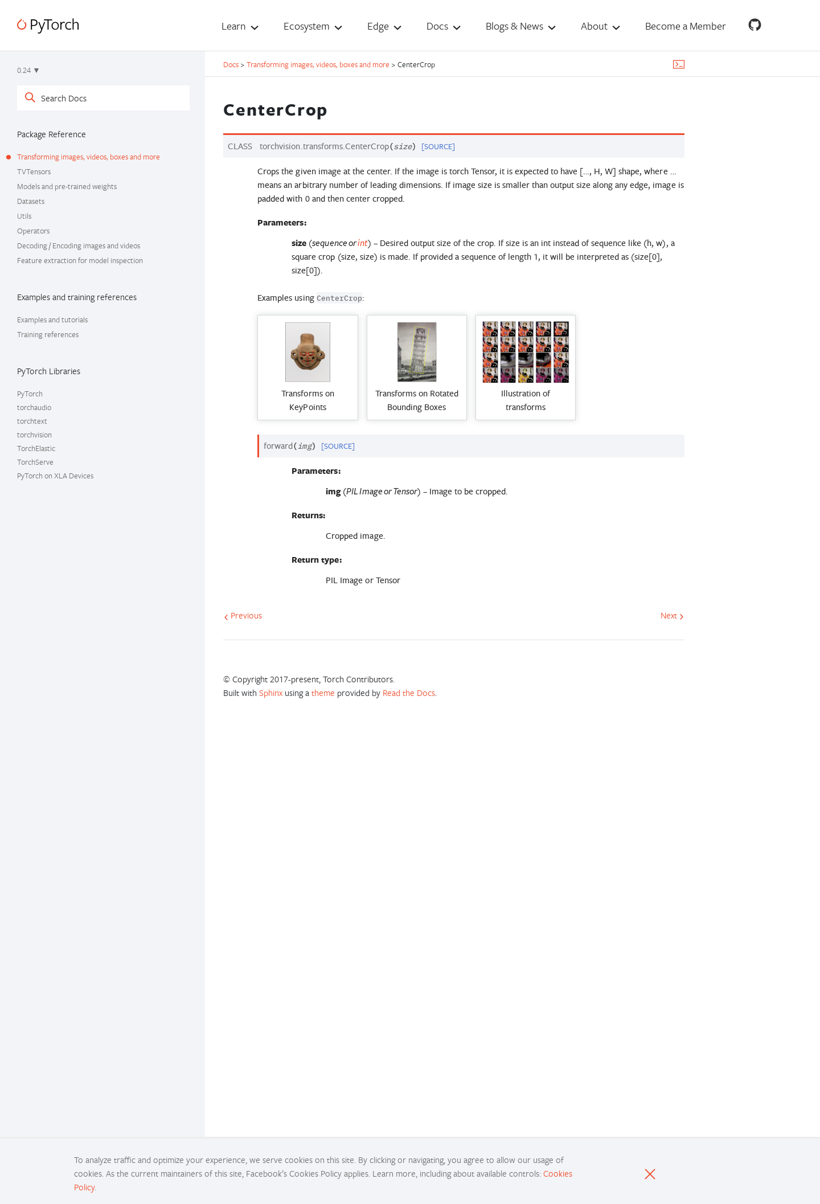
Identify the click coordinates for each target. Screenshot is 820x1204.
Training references (48, 334)
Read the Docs (409, 692)
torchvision (34, 434)
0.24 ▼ (28, 70)
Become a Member (685, 25)
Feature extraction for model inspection (80, 260)
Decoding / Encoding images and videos (78, 245)
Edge (378, 25)
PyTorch (30, 393)
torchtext (32, 420)
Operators (33, 230)
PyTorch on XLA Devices (55, 475)
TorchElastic (36, 448)
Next (672, 615)
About (594, 25)
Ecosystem (307, 25)
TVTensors (34, 171)
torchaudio (34, 407)
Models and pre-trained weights (67, 186)
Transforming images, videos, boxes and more (88, 156)
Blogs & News (514, 25)
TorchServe (35, 461)
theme (323, 692)
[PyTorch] (48, 26)
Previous (243, 615)
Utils (24, 215)
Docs (437, 25)
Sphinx (270, 692)
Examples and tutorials (52, 319)
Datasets (30, 201)
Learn (234, 25)
